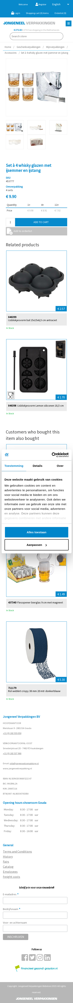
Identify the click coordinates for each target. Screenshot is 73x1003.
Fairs (6, 861)
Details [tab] (37, 465)
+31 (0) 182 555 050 (12, 733)
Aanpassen (37, 544)
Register (40, 4)
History (8, 856)
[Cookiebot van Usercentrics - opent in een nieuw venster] (52, 455)
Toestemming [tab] (13, 465)
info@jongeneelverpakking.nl (24, 763)
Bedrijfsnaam (12, 909)
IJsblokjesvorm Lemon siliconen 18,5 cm (40, 405)
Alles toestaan (36, 532)
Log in (15, 13)
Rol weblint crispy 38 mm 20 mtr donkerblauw (34, 691)
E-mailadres (11, 894)
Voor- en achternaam (15, 922)
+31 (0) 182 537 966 (12, 753)
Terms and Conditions (17, 851)
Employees (10, 872)
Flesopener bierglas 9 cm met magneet (40, 602)
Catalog (8, 867)
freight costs (11, 877)
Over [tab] (60, 465)
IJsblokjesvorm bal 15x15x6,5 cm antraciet (32, 320)
